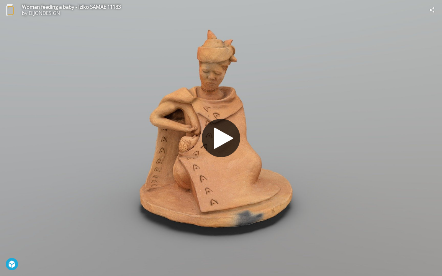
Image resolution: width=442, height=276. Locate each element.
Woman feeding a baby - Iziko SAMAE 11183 (71, 6)
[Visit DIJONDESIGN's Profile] (10, 10)
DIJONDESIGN (44, 13)
